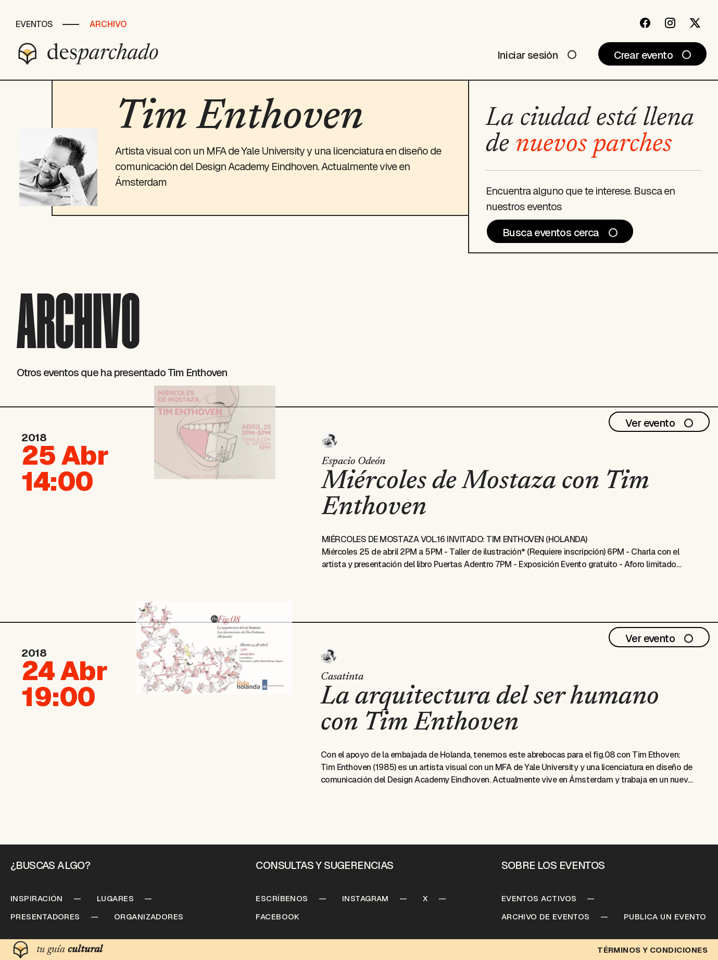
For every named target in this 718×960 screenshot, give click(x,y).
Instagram (365, 898)
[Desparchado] (88, 54)
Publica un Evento (665, 916)
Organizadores (149, 916)
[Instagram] (670, 22)
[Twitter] (695, 22)
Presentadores (45, 916)
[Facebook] (645, 22)
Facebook (278, 916)
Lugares (115, 898)
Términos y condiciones (652, 950)
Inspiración (36, 898)
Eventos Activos (539, 898)
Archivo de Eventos (545, 916)
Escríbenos (282, 898)
